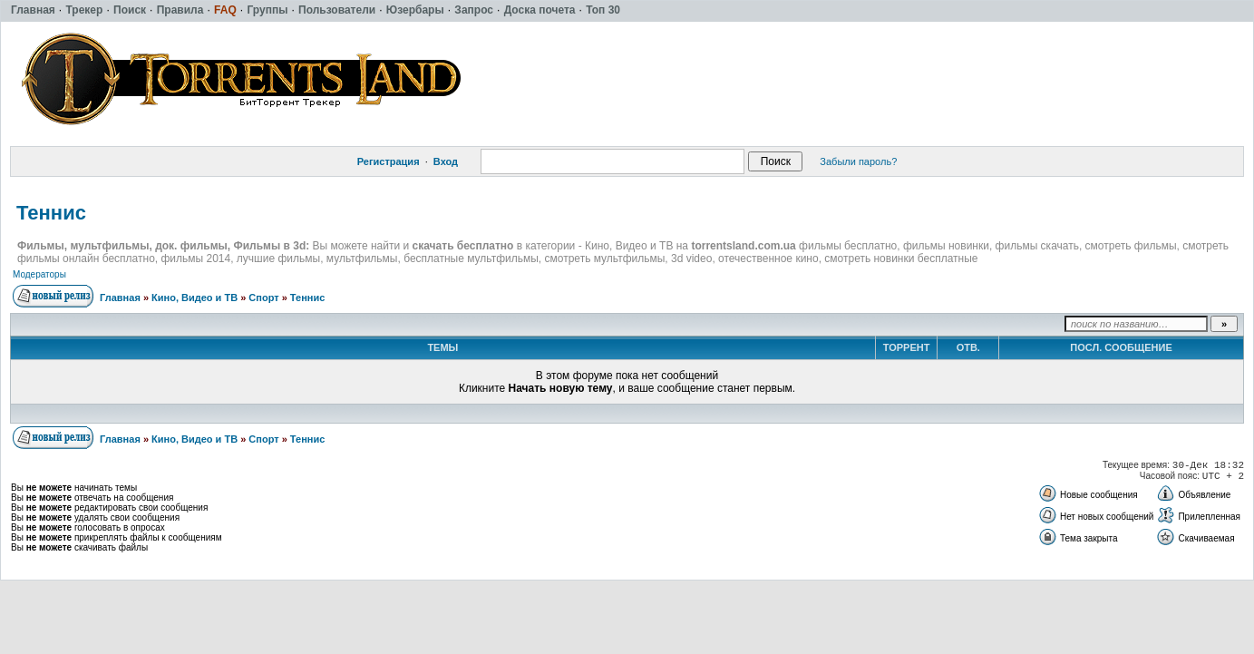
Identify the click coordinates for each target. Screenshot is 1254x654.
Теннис (51, 212)
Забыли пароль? (858, 161)
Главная (120, 297)
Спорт (263, 297)
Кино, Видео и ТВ (194, 297)
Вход (445, 161)
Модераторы (39, 274)
